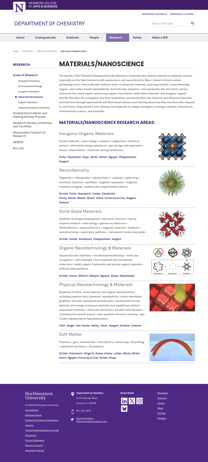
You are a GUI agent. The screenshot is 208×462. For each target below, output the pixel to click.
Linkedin (124, 401)
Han (78, 325)
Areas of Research (47, 52)
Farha (62, 157)
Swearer (64, 202)
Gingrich (89, 353)
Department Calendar (182, 14)
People (96, 37)
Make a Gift (160, 37)
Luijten (117, 353)
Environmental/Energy (30, 86)
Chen (62, 325)
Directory (162, 398)
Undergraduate (47, 37)
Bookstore (162, 393)
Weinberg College (112, 5)
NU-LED (18, 148)
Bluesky (124, 408)
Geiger (71, 325)
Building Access (33, 415)
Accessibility (31, 410)
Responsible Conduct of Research (29, 134)
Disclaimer (30, 435)
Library (161, 403)
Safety (139, 37)
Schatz (103, 358)
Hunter (96, 193)
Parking (161, 413)
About (22, 37)
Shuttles (161, 418)
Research (117, 37)
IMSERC (18, 142)
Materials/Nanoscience (30, 97)
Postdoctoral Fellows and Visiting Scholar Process (30, 115)
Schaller (125, 325)
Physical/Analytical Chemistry (34, 108)
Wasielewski (127, 276)
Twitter (132, 401)
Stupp (114, 276)
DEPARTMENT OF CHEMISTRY (49, 24)
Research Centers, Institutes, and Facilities (32, 125)
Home (16, 52)
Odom (99, 198)
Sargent (64, 161)
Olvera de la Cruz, (115, 198)
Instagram (139, 401)
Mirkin (103, 157)
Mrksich (83, 276)
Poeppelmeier (127, 157)
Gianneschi (74, 157)
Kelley (63, 198)
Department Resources (154, 14)
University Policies (34, 450)
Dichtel (63, 193)
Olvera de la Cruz (88, 358)
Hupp (85, 157)
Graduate (74, 37)
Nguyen (113, 157)
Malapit (94, 276)
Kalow (73, 276)
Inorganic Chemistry (28, 92)
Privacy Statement (34, 440)
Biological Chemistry (29, 81)
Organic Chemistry (28, 102)
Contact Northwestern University (42, 430)
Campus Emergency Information (41, 420)
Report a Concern (34, 445)
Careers (29, 425)
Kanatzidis (108, 193)
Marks (94, 157)
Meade (81, 198)
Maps (160, 408)
